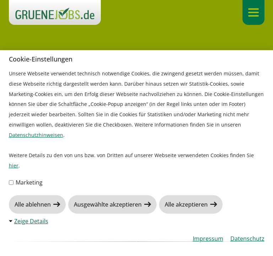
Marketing (26, 182)
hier (13, 165)
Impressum (208, 238)
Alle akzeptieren (187, 204)
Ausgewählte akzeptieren (108, 204)
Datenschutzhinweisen (36, 135)
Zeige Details (31, 221)
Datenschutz (247, 238)
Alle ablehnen (33, 204)
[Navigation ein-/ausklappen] (253, 12)
